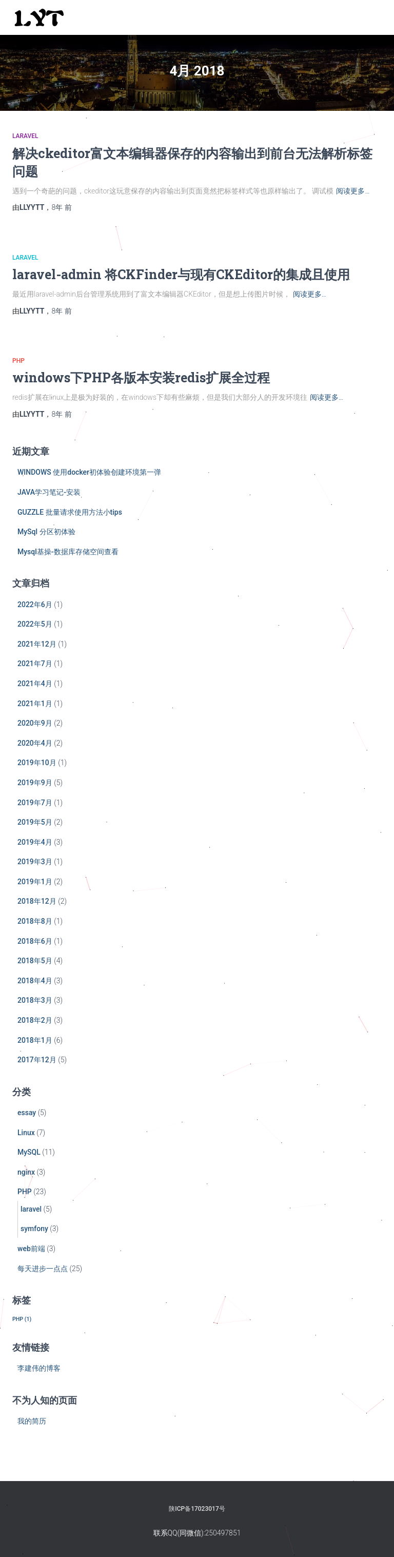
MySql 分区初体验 (46, 532)
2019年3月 (34, 862)
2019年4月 (34, 842)
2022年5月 (34, 624)
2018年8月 (34, 921)
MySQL (29, 1152)
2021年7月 (34, 663)
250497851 (223, 1533)
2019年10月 (36, 762)
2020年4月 (34, 743)
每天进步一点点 (42, 1268)
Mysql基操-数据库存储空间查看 (68, 552)
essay (26, 1112)
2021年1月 (34, 703)
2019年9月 (34, 782)
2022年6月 (34, 604)
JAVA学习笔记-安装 (49, 492)
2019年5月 (34, 822)
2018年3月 (34, 1000)
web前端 (31, 1248)
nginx (26, 1172)
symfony (34, 1228)
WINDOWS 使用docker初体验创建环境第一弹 (89, 472)
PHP (18, 360)
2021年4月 (34, 683)
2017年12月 (36, 1060)
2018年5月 (34, 961)
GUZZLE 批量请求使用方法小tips (69, 512)
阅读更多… (352, 191)
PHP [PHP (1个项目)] (21, 1319)
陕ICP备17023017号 (197, 1508)
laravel (25, 136)
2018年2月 (34, 1020)
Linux (26, 1132)
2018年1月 (34, 1040)
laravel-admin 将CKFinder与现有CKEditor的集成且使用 (181, 274)
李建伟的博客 (39, 1368)
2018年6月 (34, 941)
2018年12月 (36, 901)
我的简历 (31, 1421)
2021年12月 (36, 644)
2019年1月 (34, 882)
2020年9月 (34, 723)
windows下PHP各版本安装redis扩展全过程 (141, 377)
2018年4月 (34, 981)
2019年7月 (34, 803)
